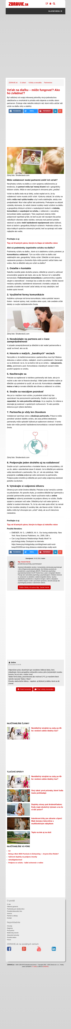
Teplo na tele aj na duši (41, 832)
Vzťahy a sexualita (35, 82)
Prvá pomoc (10, 930)
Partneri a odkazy (12, 916)
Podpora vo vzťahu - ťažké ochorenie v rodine (25, 863)
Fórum (9, 940)
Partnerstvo (48, 82)
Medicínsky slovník (13, 933)
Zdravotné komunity (13, 935)
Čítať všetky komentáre (43, 689)
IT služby (34, 966)
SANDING (46, 966)
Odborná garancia (12, 906)
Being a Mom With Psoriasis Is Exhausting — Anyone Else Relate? (33, 854)
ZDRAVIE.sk (13, 82)
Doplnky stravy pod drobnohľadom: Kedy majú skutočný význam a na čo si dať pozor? (47, 807)
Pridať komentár (24, 689)
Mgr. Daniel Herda (24, 562)
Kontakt (9, 918)
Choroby (9, 926)
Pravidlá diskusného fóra (14, 911)
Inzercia (9, 913)
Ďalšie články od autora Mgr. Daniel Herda (34, 587)
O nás (9, 904)
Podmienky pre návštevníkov (15, 909)
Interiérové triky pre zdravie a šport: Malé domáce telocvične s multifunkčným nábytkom (46, 821)
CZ (9, 851)
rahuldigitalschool (15, 860)
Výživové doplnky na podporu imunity (22, 857)
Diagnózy (10, 928)
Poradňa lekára (11, 937)
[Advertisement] (35, 30)
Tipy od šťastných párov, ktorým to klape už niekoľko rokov (32, 243)
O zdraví (23, 82)
